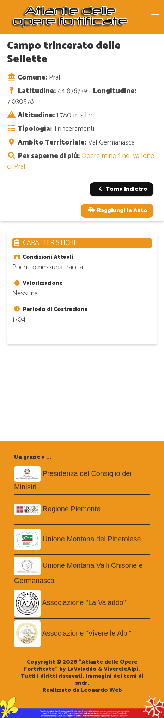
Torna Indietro (121, 189)
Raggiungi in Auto (117, 210)
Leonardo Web (101, 690)
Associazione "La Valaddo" (84, 602)
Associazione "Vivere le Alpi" (86, 633)
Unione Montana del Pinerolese (92, 539)
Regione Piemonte (72, 509)
